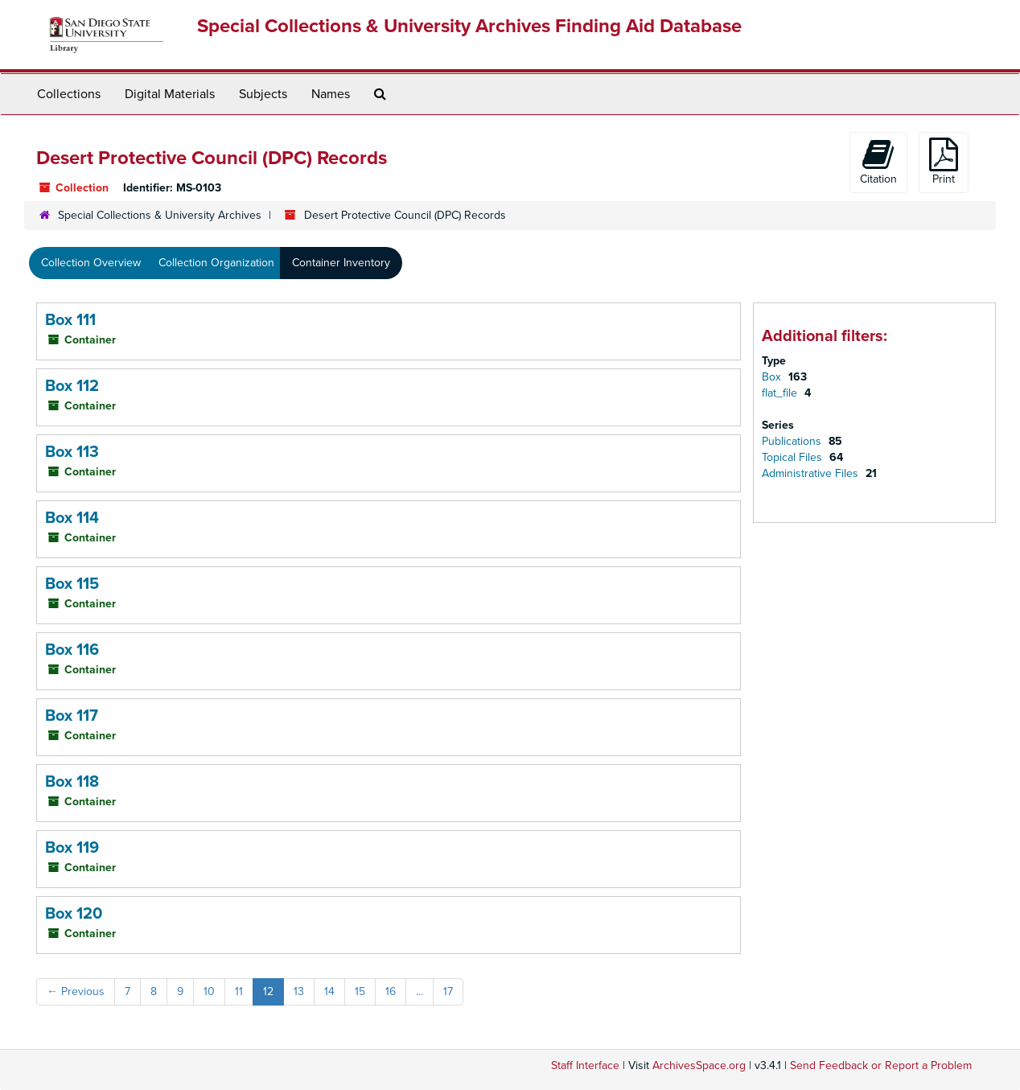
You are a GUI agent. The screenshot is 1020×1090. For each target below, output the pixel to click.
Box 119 (72, 848)
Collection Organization (216, 262)
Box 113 (72, 452)
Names (330, 94)
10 (209, 991)
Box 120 (73, 913)
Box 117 (71, 716)
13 (299, 991)
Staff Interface (585, 1065)
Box (773, 377)
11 (239, 991)
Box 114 (72, 518)
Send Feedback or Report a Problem (881, 1065)
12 (268, 991)
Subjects (263, 94)
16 (390, 991)
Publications (793, 441)
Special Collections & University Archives (159, 215)
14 (329, 991)
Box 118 (72, 782)
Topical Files (793, 457)
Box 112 (72, 386)
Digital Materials (170, 94)
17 (448, 991)
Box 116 (72, 650)
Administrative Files (812, 473)
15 (360, 991)
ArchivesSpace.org (699, 1065)
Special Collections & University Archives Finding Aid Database (469, 26)
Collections (69, 94)
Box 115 (72, 584)
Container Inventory (341, 262)
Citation (878, 162)
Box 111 (70, 320)
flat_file (781, 393)
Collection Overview (91, 262)
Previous (76, 991)
